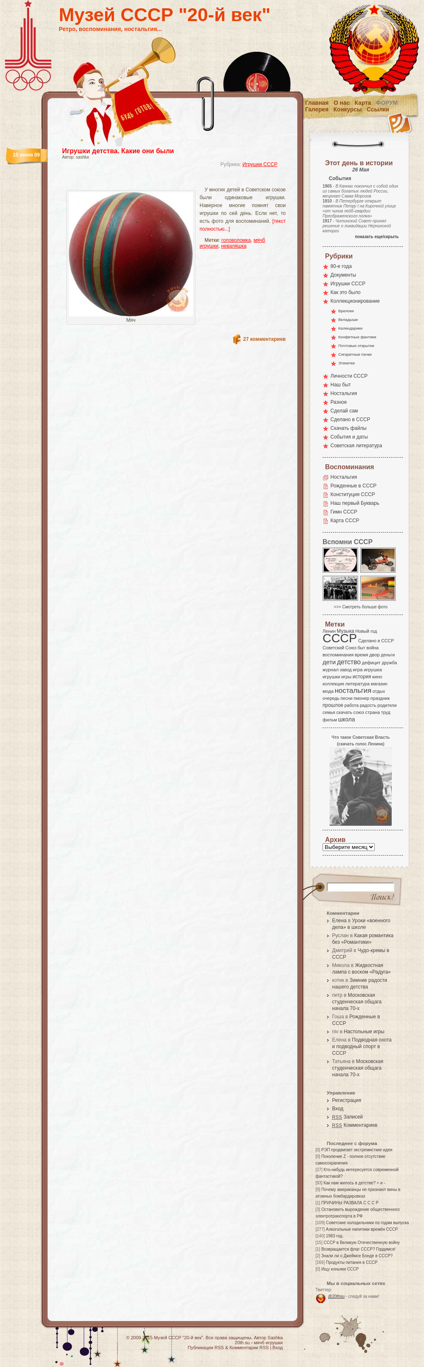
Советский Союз (340, 647)
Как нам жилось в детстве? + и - (354, 1183)
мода (328, 691)
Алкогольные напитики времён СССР (362, 1229)
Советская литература (356, 445)
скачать (344, 712)
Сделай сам (344, 411)
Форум (387, 102)
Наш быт (340, 385)
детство (349, 661)
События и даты (349, 437)
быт (361, 647)
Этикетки (346, 363)
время (361, 654)
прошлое (333, 705)
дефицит (371, 662)
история (362, 677)
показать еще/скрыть (377, 236)
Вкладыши (348, 319)
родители (387, 705)
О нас (342, 102)
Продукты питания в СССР (352, 1262)
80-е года (341, 266)
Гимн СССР (343, 512)
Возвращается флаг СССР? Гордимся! (358, 1249)
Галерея (317, 109)
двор (374, 654)
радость (368, 705)
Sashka (275, 1337)
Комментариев (355, 1125)
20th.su (242, 1342)
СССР (340, 638)
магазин (379, 683)
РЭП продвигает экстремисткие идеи (357, 1150)
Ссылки (378, 109)
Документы (343, 275)
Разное (338, 402)
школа (346, 719)
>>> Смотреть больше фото (361, 607)
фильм (330, 719)
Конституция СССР (352, 494)
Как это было (345, 292)
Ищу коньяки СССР (340, 1269)
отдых (379, 691)
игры (346, 676)
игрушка (373, 669)
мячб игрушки (268, 1342)
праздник (380, 698)
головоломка (236, 240)
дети (329, 661)
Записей (347, 1117)
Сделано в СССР (350, 419)
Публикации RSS (206, 1347)
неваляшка (234, 246)
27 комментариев (264, 339)
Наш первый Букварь (354, 503)
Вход (337, 1108)
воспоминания (338, 654)
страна (372, 712)
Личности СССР (349, 376)
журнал (331, 669)
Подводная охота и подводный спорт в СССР (362, 1046)
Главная (317, 102)
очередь (331, 698)
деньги (388, 654)
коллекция (333, 683)
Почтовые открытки (356, 345)
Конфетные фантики (357, 337)
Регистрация (346, 1100)
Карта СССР (344, 520)
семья (329, 712)
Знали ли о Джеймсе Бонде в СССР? (357, 1256)
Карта (363, 102)
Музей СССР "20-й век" (164, 14)
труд (385, 712)
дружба (389, 662)
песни (346, 698)
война (372, 647)
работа (351, 705)
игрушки (331, 676)
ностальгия (353, 690)
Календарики (350, 328)
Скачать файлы (348, 428)
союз (358, 712)
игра (358, 669)
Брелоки (346, 311)
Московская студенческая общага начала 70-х (356, 1001)
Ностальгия (343, 393)
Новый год (366, 631)
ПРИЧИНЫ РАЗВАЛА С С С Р (349, 1203)
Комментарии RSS (249, 1347)
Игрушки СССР (260, 164)
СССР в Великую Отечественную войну (361, 1242)
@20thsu (336, 1296)
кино (377, 676)
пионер (361, 698)
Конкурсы (347, 109)
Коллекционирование (355, 301)
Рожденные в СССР (353, 486)
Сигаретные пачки (355, 354)
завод (346, 669)
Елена (339, 920)
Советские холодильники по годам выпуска (367, 1222)
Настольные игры (364, 1031)
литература (357, 683)
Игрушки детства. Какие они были (118, 150)
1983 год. (334, 1236)
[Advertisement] (164, 180)
